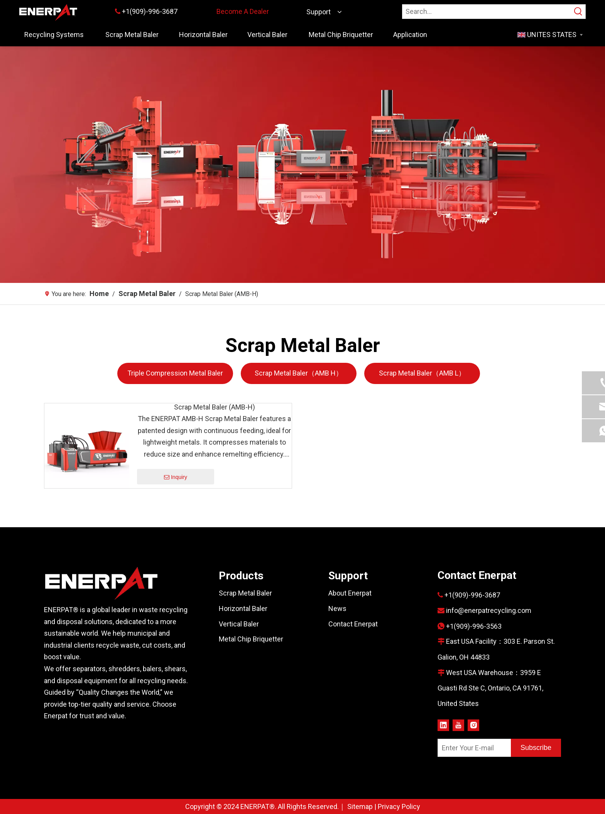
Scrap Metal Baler (245, 593)
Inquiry (175, 477)
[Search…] (486, 12)
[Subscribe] (536, 748)
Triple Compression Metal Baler (175, 373)
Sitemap (360, 806)
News (337, 608)
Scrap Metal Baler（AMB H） (299, 373)
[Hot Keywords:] (578, 12)
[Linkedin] (443, 725)
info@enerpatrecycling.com (488, 610)
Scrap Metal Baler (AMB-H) (214, 407)
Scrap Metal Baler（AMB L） (422, 373)
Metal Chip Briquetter (251, 639)
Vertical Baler (239, 624)
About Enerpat (350, 593)
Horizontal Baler (243, 608)
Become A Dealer (242, 11)
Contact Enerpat (353, 624)
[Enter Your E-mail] (472, 747)
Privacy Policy (399, 806)
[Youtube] (458, 725)
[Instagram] (473, 725)
